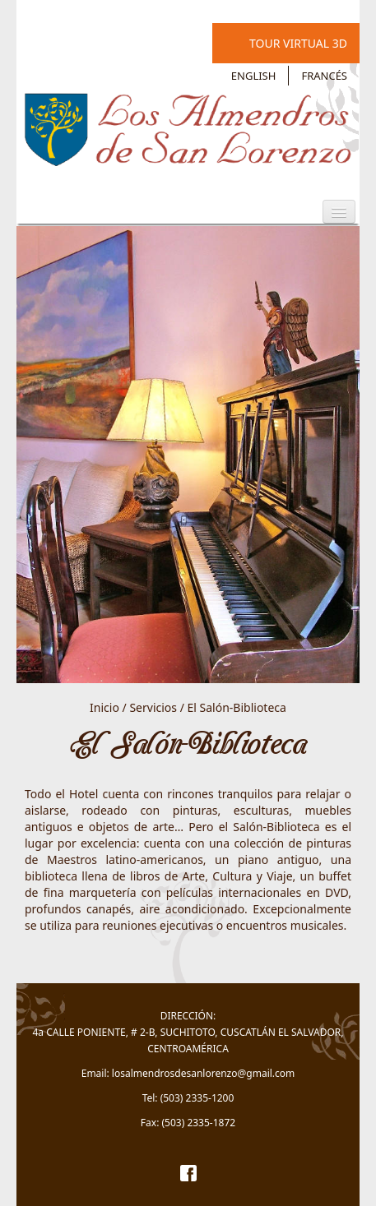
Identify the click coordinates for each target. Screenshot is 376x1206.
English (253, 75)
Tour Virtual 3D (298, 43)
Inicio (104, 707)
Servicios (153, 707)
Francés (324, 75)
